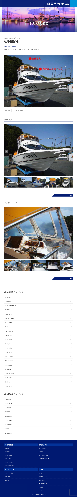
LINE (51, 4)
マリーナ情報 (8, 458)
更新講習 (41, 451)
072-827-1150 (63, 3)
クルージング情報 (9, 473)
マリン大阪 (10, 3)
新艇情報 (7, 448)
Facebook (48, 4)
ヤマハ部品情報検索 (9, 465)
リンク (40, 490)
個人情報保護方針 (43, 483)
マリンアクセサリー (9, 462)
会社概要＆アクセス (43, 476)
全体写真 (7, 110)
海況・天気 (7, 476)
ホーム (40, 473)
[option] (38, 150)
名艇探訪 (41, 487)
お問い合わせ (42, 480)
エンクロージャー (18, 110)
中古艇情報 (7, 451)
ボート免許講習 (42, 448)
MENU (73, 3)
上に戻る (70, 195)
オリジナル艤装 (8, 455)
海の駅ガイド (8, 480)
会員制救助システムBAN (44, 458)
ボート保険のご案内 (43, 455)
